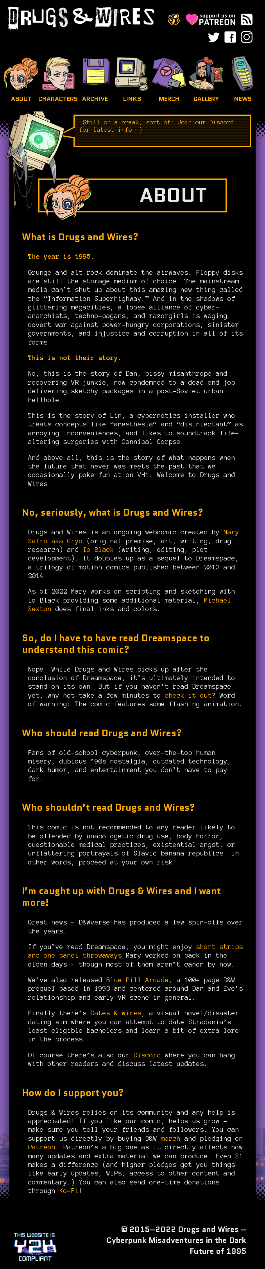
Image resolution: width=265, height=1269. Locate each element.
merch (171, 1138)
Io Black (98, 549)
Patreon (42, 1147)
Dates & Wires (114, 1012)
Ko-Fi (69, 1190)
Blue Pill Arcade (135, 979)
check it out (188, 695)
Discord (147, 1055)
